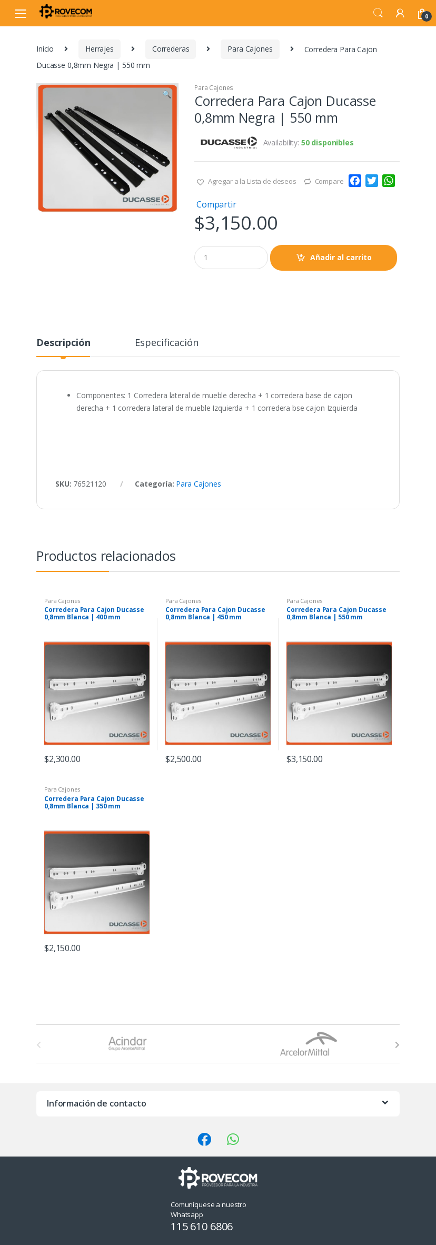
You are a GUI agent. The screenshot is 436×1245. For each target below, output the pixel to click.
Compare (329, 181)
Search (378, 13)
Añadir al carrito (341, 257)
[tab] (63, 347)
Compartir (216, 204)
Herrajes (99, 49)
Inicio (45, 49)
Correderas (171, 49)
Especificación (166, 343)
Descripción (63, 343)
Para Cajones (249, 49)
